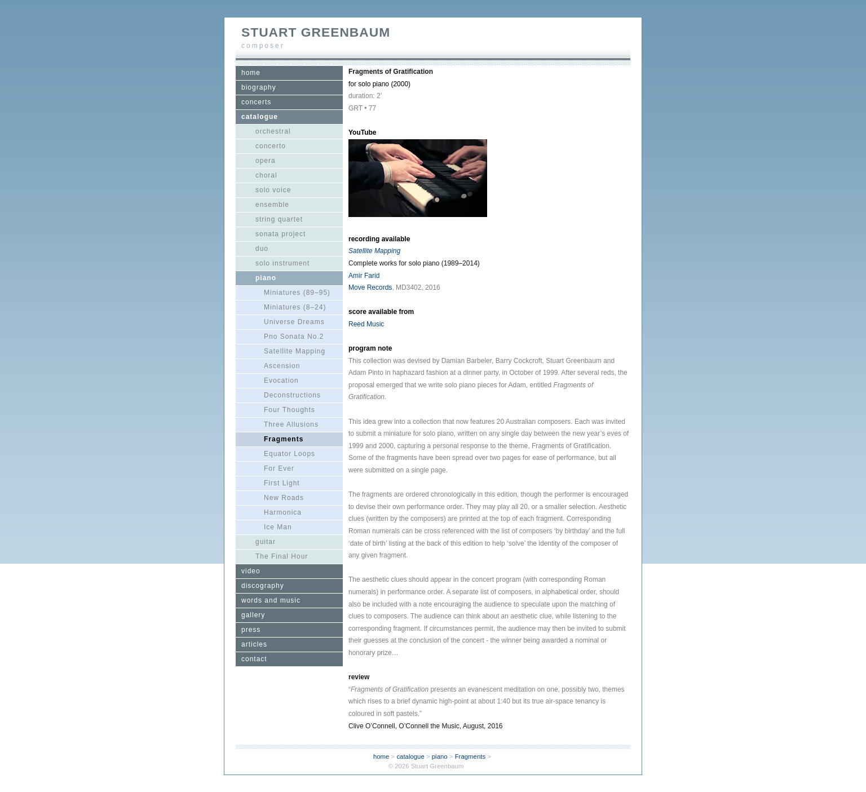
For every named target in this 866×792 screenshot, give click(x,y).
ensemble (272, 205)
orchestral (273, 131)
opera (265, 161)
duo (261, 249)
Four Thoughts (289, 410)
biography (258, 87)
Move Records (370, 287)
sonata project (280, 234)
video (250, 571)
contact (254, 659)
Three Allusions (291, 424)
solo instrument (282, 263)
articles (254, 644)
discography (262, 586)
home (250, 73)
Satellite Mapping (294, 351)
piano (265, 278)
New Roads (284, 498)
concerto (270, 146)
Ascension (282, 366)
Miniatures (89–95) (297, 293)
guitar (265, 542)
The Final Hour (281, 556)
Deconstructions (292, 395)
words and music (271, 600)
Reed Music (366, 324)
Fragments (283, 439)
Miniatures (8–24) (295, 307)
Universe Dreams (294, 322)
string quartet (279, 219)
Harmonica (283, 512)
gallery (253, 615)
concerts (256, 102)
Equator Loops (289, 454)
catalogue (259, 117)
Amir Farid (363, 276)
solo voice (273, 190)
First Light (282, 483)
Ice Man (278, 527)
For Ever (279, 468)
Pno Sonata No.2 (294, 336)
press (250, 630)
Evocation (281, 380)
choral (266, 175)
